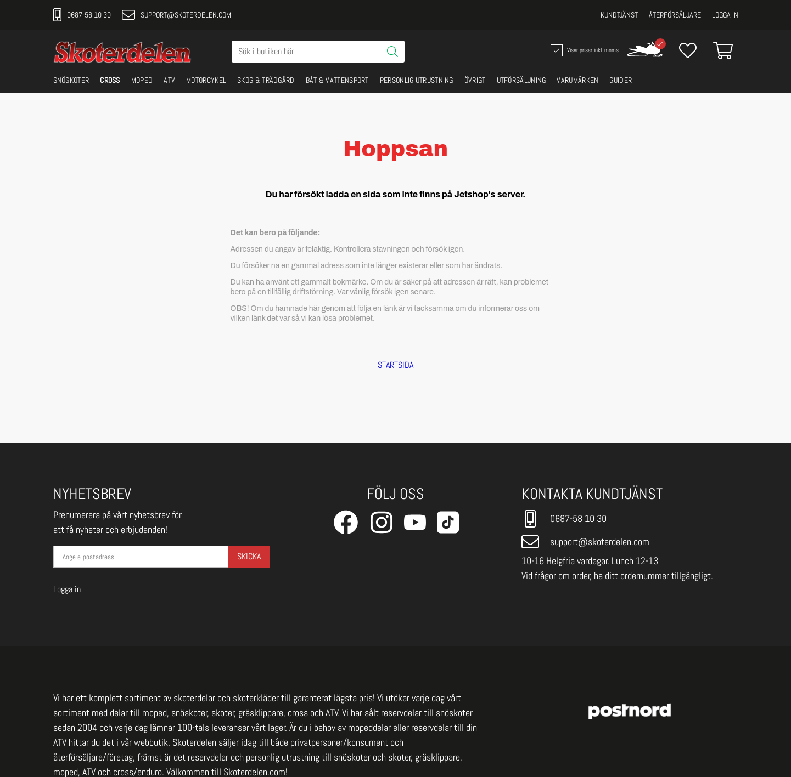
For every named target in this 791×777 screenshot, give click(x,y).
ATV (169, 80)
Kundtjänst (619, 15)
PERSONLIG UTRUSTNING (416, 80)
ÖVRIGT (475, 80)
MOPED (142, 80)
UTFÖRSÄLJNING (521, 80)
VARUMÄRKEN (577, 80)
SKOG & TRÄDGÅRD (266, 80)
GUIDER (620, 80)
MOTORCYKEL (206, 80)
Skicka (249, 556)
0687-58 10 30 (82, 14)
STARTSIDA (395, 365)
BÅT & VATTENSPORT (337, 80)
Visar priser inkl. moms (583, 50)
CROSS (110, 80)
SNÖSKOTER (71, 80)
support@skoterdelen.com (176, 14)
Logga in (725, 15)
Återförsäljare (675, 15)
